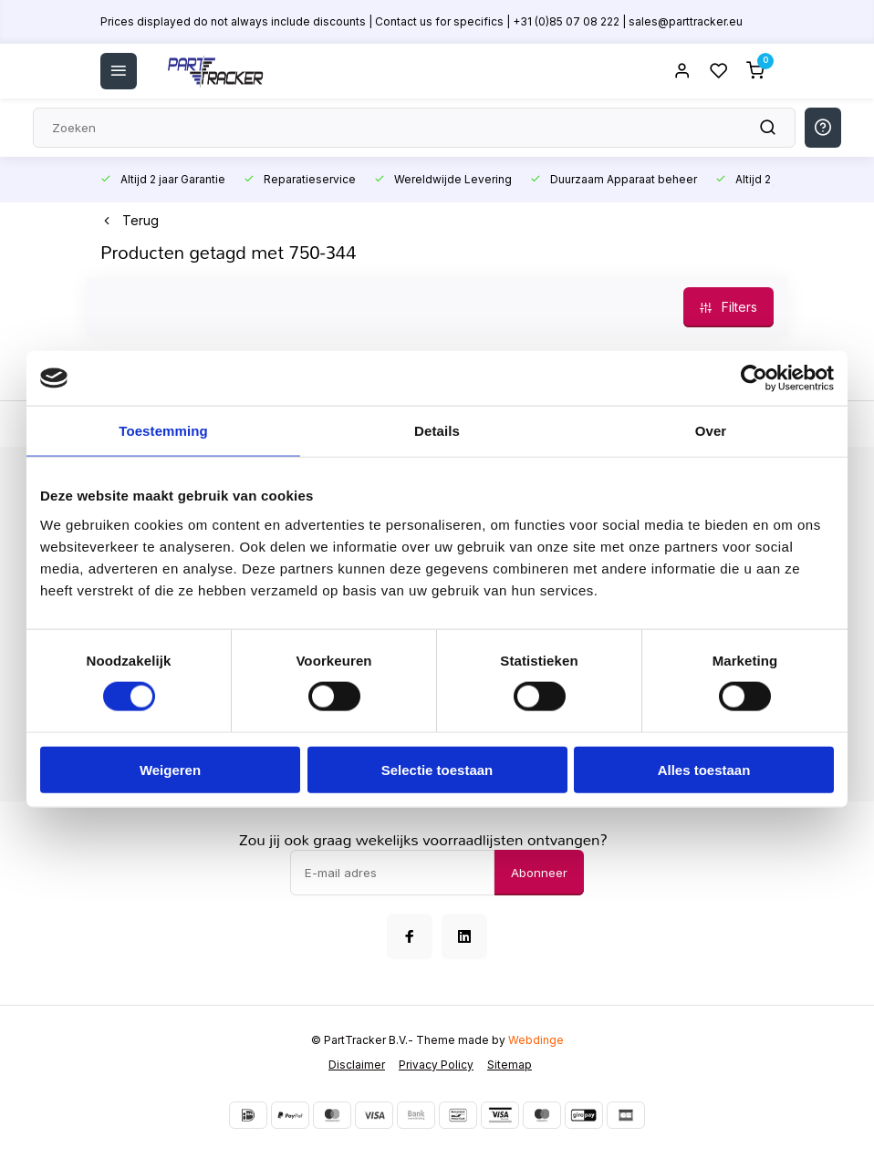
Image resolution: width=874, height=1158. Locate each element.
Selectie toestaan (437, 769)
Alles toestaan (704, 769)
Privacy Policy (436, 1064)
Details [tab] (437, 431)
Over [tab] (711, 431)
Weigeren (170, 769)
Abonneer (539, 872)
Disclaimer (356, 1064)
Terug (129, 220)
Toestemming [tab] (163, 431)
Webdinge (536, 1040)
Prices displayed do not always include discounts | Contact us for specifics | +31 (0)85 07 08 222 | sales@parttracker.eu (421, 21)
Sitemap (509, 1064)
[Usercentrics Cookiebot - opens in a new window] (754, 378)
